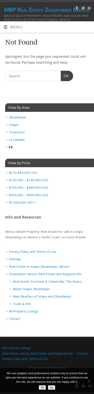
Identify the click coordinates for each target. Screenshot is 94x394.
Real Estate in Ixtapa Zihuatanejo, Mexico (39, 266)
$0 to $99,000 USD (23, 172)
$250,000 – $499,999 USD (28, 187)
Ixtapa (13, 124)
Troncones (17, 132)
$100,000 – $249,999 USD (28, 180)
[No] (89, 381)
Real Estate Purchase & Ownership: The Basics (47, 281)
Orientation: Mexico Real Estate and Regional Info (45, 274)
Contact (14, 318)
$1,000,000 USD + (22, 202)
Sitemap (15, 259)
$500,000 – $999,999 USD (28, 195)
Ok (42, 387)
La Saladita (17, 139)
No (51, 387)
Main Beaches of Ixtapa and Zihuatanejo (42, 296)
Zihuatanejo (17, 117)
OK (65, 75)
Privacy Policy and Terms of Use (32, 251)
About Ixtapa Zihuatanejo (31, 289)
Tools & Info (22, 304)
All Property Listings (24, 311)
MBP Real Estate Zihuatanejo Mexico (46, 9)
